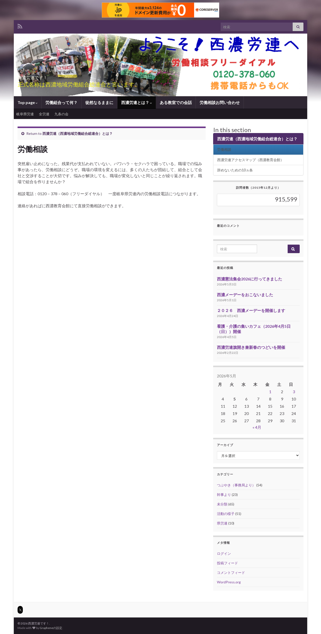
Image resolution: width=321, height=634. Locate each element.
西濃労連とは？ (136, 102)
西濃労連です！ (45, 76)
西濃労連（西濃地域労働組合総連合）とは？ (77, 133)
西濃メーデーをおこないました (245, 294)
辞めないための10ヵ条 (235, 170)
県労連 (222, 523)
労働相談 (224, 149)
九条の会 (61, 114)
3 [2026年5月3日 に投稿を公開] (294, 391)
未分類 (222, 504)
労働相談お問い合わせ (220, 102)
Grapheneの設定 (51, 628)
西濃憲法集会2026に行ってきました (249, 278)
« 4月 (257, 427)
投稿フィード (227, 563)
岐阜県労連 (25, 114)
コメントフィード (231, 572)
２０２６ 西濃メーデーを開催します (251, 310)
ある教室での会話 (176, 102)
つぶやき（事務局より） (236, 485)
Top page (28, 102)
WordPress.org (229, 582)
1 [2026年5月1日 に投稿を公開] (270, 391)
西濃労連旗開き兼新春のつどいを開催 (251, 347)
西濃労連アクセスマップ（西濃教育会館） (250, 160)
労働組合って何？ (61, 102)
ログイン (224, 553)
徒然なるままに (99, 102)
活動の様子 (225, 513)
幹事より (224, 494)
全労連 (44, 114)
